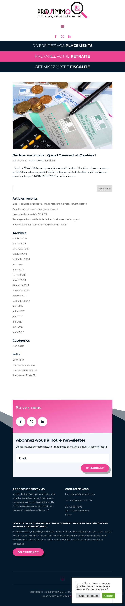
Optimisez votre (62, 67)
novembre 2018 (21, 248)
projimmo (22, 160)
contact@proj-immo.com (83, 494)
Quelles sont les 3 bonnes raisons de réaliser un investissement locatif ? (50, 203)
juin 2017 (18, 316)
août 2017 (18, 305)
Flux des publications (24, 364)
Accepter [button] (108, 595)
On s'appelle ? (28, 552)
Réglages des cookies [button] (88, 595)
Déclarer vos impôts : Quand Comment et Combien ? (54, 155)
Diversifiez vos (62, 45)
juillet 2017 (19, 311)
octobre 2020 (20, 238)
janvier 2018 (19, 279)
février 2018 (19, 274)
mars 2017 (18, 331)
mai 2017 (17, 321)
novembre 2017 (21, 290)
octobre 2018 (20, 253)
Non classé (49, 160)
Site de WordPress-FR (24, 375)
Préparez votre (62, 56)
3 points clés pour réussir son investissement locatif (40, 224)
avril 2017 (18, 326)
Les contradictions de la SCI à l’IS (30, 214)
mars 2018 (18, 269)
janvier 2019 (19, 243)
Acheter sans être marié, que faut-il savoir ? (35, 208)
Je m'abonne (95, 468)
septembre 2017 (21, 300)
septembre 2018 (21, 259)
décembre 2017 (21, 285)
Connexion (18, 359)
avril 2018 (18, 264)
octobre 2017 (20, 295)
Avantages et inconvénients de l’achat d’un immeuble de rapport (46, 219)
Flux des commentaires (25, 369)
